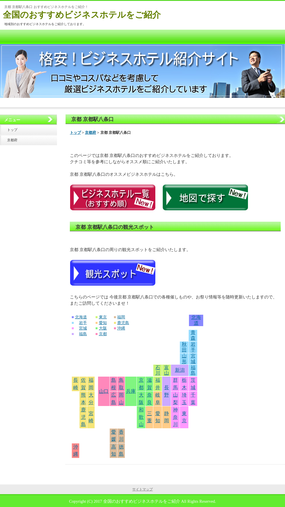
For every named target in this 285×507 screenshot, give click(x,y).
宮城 (83, 328)
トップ (75, 132)
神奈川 (175, 417)
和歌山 (141, 417)
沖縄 (121, 328)
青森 (193, 335)
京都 (103, 334)
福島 (83, 334)
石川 (157, 370)
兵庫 (131, 391)
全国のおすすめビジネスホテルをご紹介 (82, 14)
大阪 (103, 328)
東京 (103, 317)
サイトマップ (142, 489)
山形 (184, 358)
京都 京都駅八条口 (92, 119)
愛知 (103, 323)
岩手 (83, 323)
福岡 (121, 317)
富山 (166, 370)
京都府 (90, 132)
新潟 (180, 370)
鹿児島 (123, 323)
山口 (104, 391)
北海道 (81, 317)
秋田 (184, 347)
